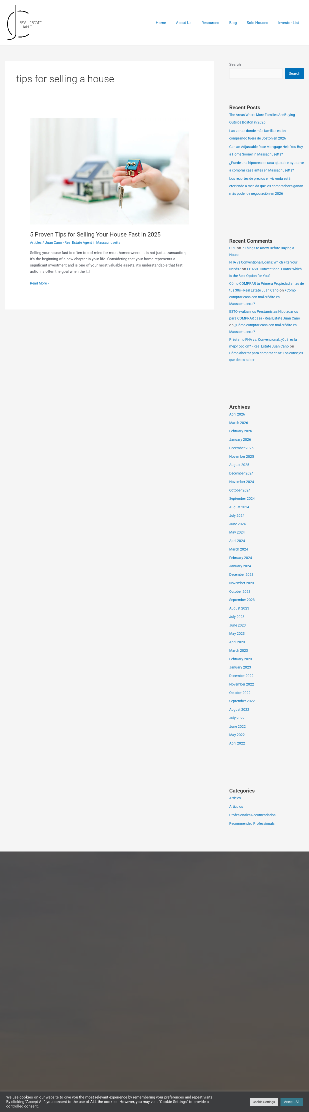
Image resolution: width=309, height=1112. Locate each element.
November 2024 (242, 490)
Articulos (236, 814)
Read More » (40, 283)
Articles (36, 242)
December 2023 (242, 582)
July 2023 (237, 624)
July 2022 (237, 726)
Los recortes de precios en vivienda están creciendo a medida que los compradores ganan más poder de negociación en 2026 (264, 194)
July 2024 (237, 523)
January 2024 (240, 574)
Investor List (290, 22)
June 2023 (237, 633)
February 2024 (240, 566)
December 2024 (242, 481)
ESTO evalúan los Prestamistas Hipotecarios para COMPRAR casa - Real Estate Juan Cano (263, 326)
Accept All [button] (291, 1102)
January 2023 (240, 675)
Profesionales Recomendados (254, 823)
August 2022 (239, 717)
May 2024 (237, 540)
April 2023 (237, 650)
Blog (239, 22)
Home (175, 22)
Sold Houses (261, 22)
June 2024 (237, 532)
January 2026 (240, 447)
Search (235, 64)
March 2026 (239, 430)
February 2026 (240, 439)
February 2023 (240, 667)
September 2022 (242, 709)
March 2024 (239, 557)
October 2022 (240, 700)
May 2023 (237, 641)
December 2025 (242, 456)
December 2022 (242, 684)
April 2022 (237, 751)
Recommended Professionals (253, 831)
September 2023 (242, 608)
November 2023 (242, 591)
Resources (219, 22)
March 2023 (239, 658)
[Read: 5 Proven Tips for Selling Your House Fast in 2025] (109, 171)
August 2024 (239, 515)
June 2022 (237, 734)
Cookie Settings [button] (264, 1102)
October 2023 (240, 599)
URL (232, 256)
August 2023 (239, 616)
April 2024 (237, 548)
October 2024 (240, 498)
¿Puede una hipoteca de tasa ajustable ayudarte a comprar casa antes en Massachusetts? (261, 170)
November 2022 (242, 692)
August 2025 (239, 472)
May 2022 (237, 742)
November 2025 (242, 464)
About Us (195, 22)
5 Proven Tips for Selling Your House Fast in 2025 (101, 234)
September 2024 (242, 506)
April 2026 (237, 422)
